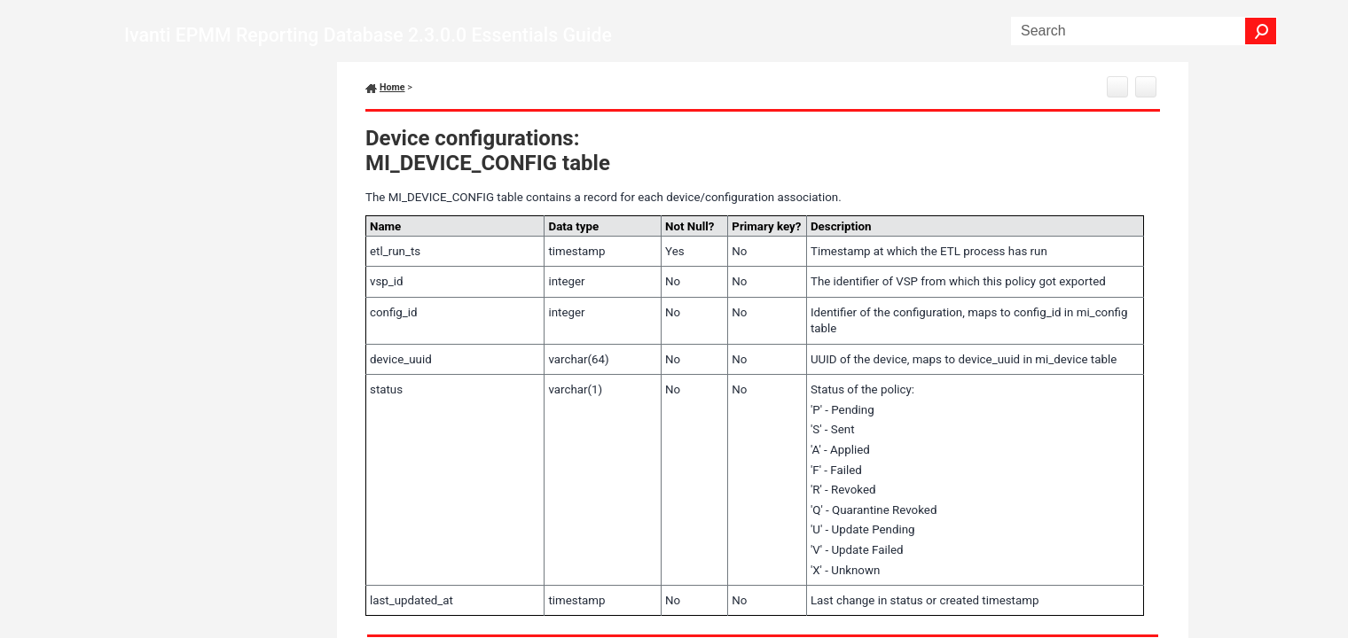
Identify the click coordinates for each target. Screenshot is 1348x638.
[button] (1261, 31)
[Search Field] (1144, 31)
